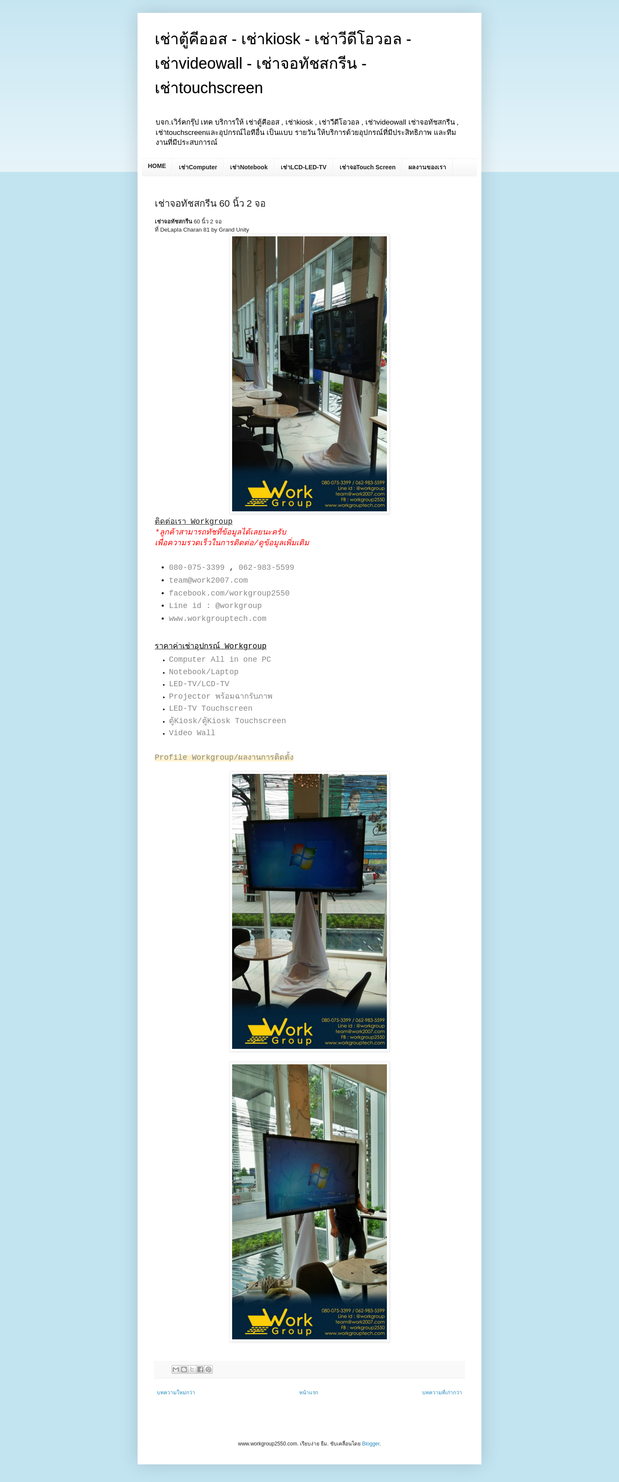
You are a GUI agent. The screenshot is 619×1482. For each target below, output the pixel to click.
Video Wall (192, 733)
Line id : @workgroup (215, 606)
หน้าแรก (308, 1393)
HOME (157, 165)
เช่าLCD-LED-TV (304, 167)
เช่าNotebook (249, 167)
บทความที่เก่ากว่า (442, 1393)
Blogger (371, 1444)
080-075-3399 (197, 567)
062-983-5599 (266, 567)
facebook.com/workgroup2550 (229, 593)
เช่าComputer (198, 167)
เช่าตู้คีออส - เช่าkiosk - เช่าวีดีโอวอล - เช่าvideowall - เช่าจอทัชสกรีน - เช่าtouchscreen (283, 63)
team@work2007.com (208, 580)
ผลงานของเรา (427, 167)
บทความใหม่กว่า (176, 1393)
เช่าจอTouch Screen (368, 167)
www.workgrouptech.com (218, 618)
